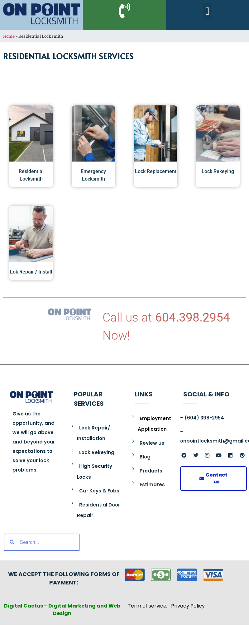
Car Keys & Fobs (99, 490)
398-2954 (211, 417)
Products (151, 471)
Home (9, 36)
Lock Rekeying (96, 452)
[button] (207, 11)
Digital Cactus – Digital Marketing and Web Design (62, 609)
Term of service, (149, 605)
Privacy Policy (188, 605)
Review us (152, 443)
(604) (191, 417)
